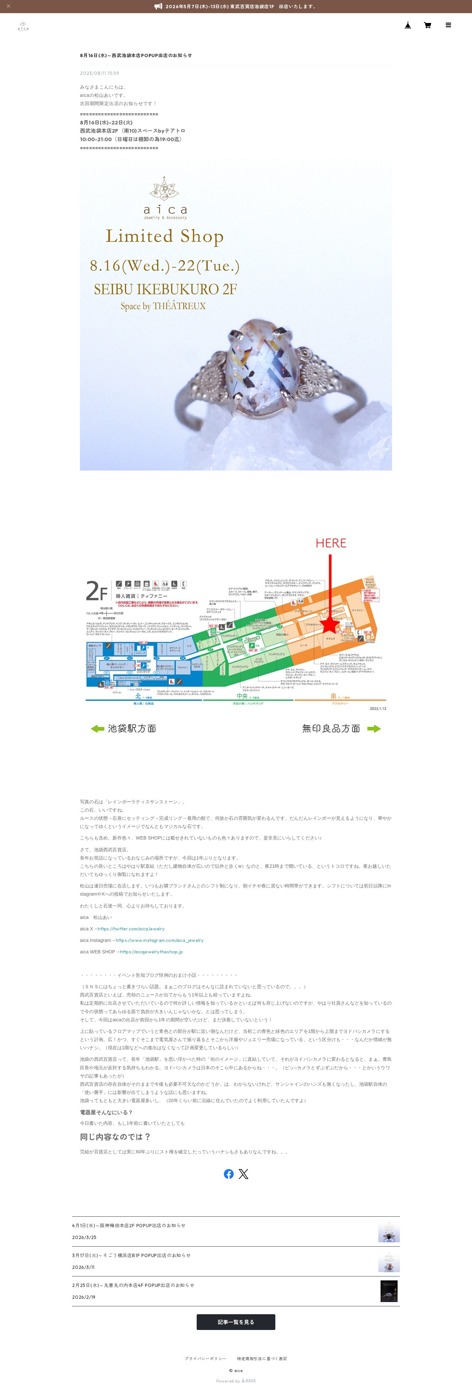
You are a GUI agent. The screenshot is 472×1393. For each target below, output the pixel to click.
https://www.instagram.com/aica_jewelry (160, 940)
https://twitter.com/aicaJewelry (131, 929)
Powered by (236, 1381)
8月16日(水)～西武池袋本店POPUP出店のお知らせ (136, 55)
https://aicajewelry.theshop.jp (151, 952)
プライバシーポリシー (205, 1358)
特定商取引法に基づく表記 (262, 1358)
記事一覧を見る (236, 1322)
